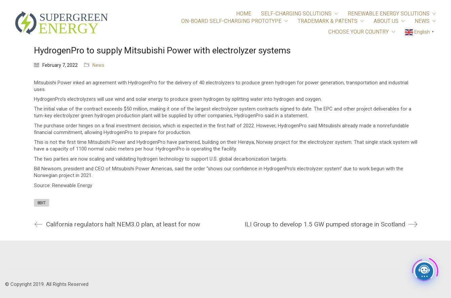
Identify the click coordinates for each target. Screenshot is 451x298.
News (98, 65)
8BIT (41, 202)
